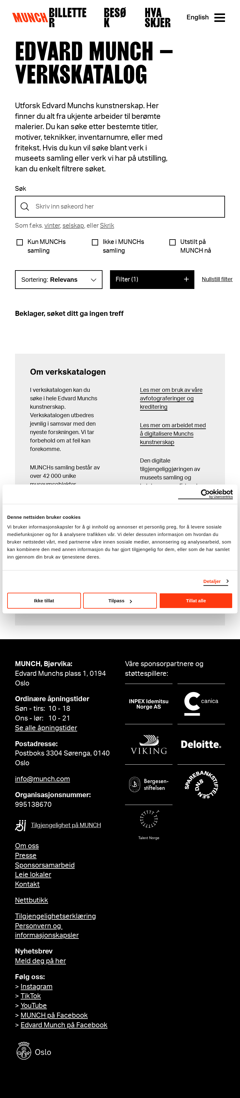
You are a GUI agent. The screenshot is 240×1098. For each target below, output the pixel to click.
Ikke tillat (44, 600)
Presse (26, 855)
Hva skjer (158, 18)
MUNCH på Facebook (54, 1015)
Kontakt (27, 884)
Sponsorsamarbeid (45, 865)
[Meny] (219, 17)
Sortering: (49, 279)
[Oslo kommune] (62, 1051)
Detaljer (212, 581)
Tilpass (120, 600)
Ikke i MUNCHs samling (123, 246)
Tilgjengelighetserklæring (55, 916)
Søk (20, 189)
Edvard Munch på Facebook (64, 1025)
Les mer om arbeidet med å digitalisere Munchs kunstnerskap (173, 434)
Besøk (115, 18)
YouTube (34, 1005)
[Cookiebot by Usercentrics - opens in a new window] (205, 494)
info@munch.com (42, 779)
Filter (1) (127, 279)
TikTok (31, 996)
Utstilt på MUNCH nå (195, 246)
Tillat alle (196, 600)
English (198, 17)
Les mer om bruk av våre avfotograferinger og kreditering (171, 398)
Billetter (68, 18)
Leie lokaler (33, 874)
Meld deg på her (40, 961)
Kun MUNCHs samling (47, 246)
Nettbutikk (31, 900)
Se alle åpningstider (46, 728)
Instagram (36, 986)
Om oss (27, 845)
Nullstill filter (217, 279)
